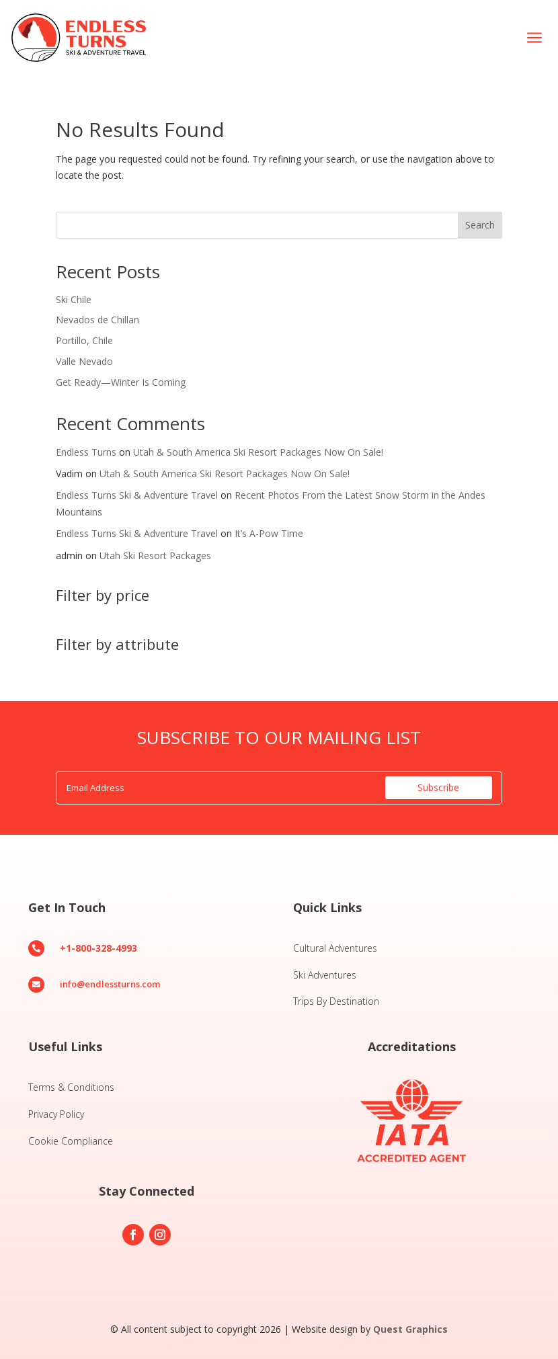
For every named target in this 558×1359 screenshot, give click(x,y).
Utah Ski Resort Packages (155, 555)
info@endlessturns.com (110, 984)
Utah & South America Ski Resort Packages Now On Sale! (258, 452)
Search (480, 224)
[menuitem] (534, 38)
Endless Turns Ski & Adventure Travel (137, 495)
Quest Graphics (410, 1329)
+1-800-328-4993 (98, 948)
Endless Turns (86, 452)
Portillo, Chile (84, 340)
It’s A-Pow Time (269, 533)
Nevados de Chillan (97, 319)
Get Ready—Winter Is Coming (121, 382)
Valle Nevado (84, 361)
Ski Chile (73, 299)
